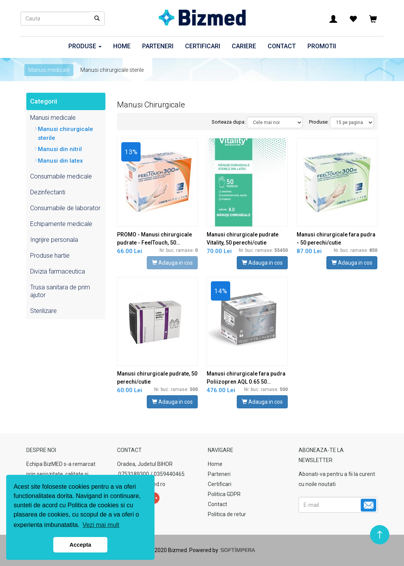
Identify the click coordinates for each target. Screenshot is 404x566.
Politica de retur (227, 514)
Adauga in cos (172, 263)
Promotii (321, 46)
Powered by (221, 550)
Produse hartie (50, 255)
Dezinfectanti (47, 192)
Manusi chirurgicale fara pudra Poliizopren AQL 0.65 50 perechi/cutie (246, 378)
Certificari (202, 46)
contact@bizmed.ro (141, 484)
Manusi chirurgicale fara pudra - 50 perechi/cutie (336, 238)
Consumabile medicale (61, 176)
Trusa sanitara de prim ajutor (60, 291)
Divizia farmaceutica (57, 271)
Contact (282, 46)
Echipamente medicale (61, 224)
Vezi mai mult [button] (101, 525)
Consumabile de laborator (65, 208)
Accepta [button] (80, 545)
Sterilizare (43, 310)
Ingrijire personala (54, 239)
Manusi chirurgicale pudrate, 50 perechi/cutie (157, 378)
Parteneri (157, 46)
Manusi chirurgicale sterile (65, 133)
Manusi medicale (49, 70)
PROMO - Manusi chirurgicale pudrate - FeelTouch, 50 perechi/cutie (154, 239)
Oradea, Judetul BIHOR (145, 464)
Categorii (43, 101)
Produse (85, 46)
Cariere (244, 46)
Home (122, 46)
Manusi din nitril (60, 149)
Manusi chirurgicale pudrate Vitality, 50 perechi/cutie (242, 238)
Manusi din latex (60, 160)
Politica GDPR (224, 494)
